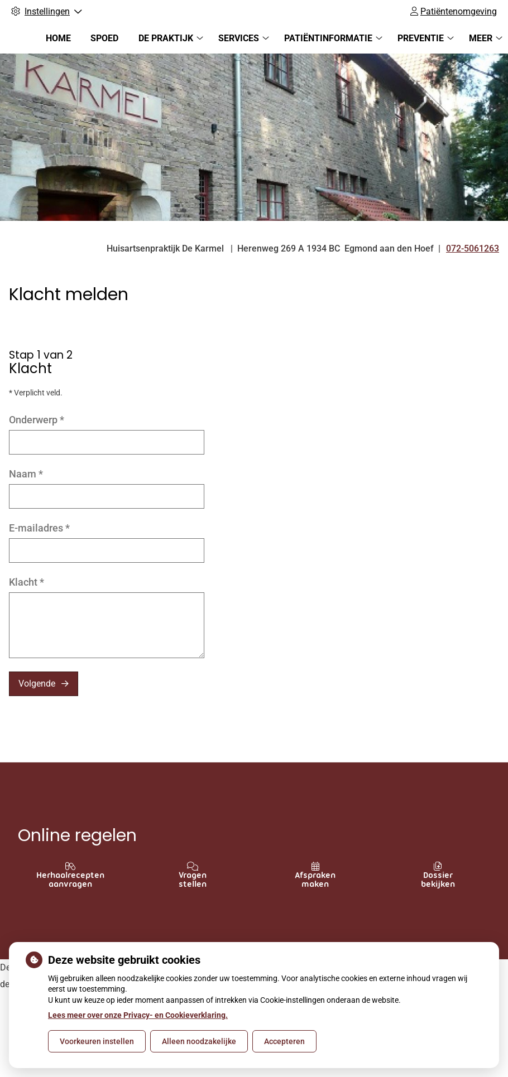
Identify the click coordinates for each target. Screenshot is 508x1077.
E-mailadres (39, 528)
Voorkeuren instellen (97, 1041)
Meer (480, 38)
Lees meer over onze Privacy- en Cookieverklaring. (138, 1015)
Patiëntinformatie (328, 38)
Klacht (26, 582)
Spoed (104, 38)
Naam (26, 474)
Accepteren (284, 1041)
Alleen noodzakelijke (199, 1041)
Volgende (36, 683)
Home (58, 38)
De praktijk (165, 38)
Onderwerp (36, 420)
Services (238, 38)
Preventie (420, 38)
